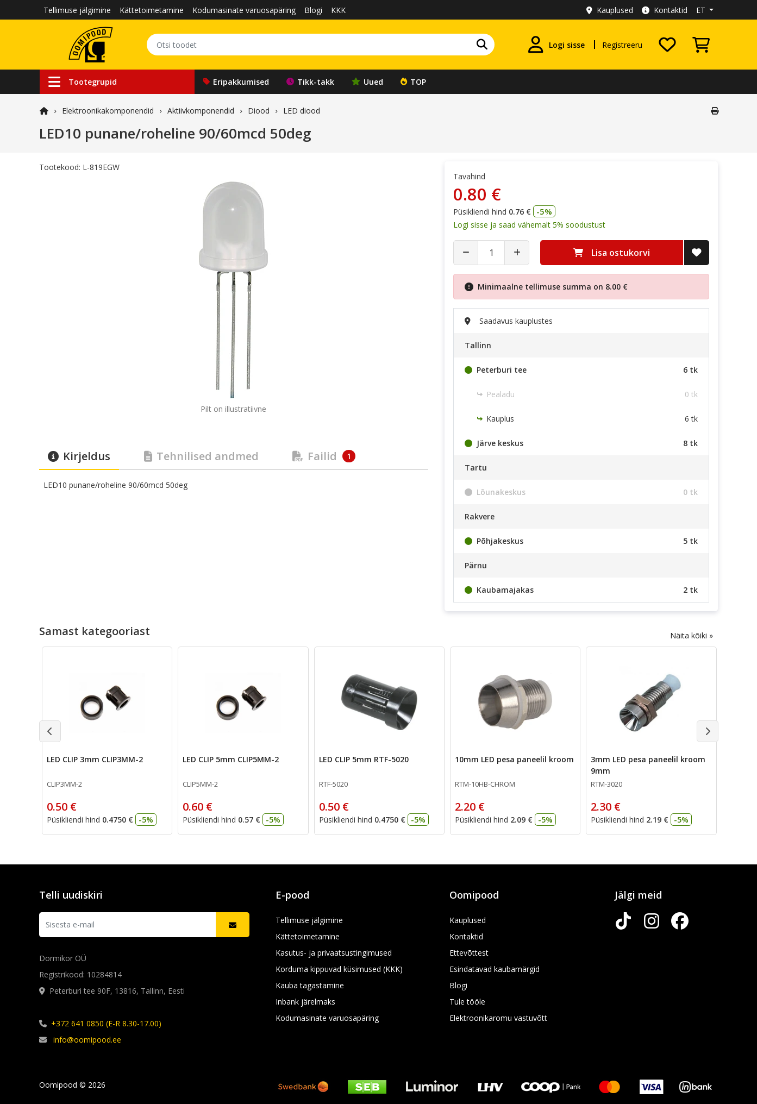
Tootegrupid (82, 82)
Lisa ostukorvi (611, 253)
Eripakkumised (236, 82)
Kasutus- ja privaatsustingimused (334, 953)
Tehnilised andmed (201, 456)
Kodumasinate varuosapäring (244, 10)
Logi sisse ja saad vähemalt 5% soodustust (529, 224)
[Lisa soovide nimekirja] (696, 252)
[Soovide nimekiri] (667, 44)
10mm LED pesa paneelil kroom (513, 759)
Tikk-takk (310, 82)
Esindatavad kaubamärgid (494, 969)
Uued (367, 82)
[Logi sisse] (556, 44)
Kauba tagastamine (310, 985)
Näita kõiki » (691, 635)
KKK (338, 10)
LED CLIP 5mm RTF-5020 (363, 759)
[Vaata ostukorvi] (701, 44)
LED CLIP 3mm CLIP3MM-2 (95, 759)
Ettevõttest (469, 953)
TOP (413, 82)
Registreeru (622, 45)
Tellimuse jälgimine (77, 10)
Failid (323, 456)
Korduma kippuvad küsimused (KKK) (339, 969)
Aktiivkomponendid (200, 110)
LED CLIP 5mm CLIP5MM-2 (231, 759)
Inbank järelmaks (305, 1001)
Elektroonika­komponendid (108, 110)
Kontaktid (664, 10)
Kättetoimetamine (152, 10)
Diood (259, 110)
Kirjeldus (79, 456)
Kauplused (609, 10)
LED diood (301, 110)
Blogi (313, 10)
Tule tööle (467, 1001)
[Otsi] (482, 44)
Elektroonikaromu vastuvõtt (498, 1018)
